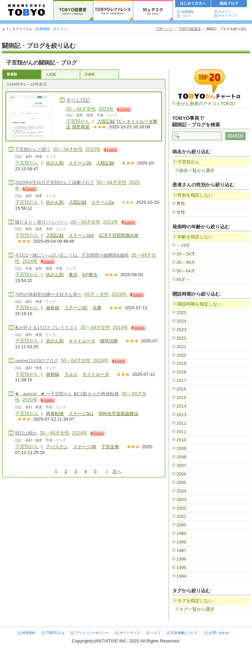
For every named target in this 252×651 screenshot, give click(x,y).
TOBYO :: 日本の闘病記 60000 (26, 10)
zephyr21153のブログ (36, 360)
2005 (181, 482)
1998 (181, 541)
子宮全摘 (110, 446)
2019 (181, 363)
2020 (181, 355)
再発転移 (55, 413)
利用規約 (28, 633)
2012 (181, 423)
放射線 (52, 307)
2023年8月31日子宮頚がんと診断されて (54, 182)
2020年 (30, 399)
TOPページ (164, 29)
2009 (181, 448)
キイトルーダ (82, 340)
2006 (181, 474)
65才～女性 (96, 294)
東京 (73, 274)
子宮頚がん (78, 121)
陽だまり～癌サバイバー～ (41, 222)
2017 (181, 380)
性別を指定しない (195, 195)
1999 (181, 533)
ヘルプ (187, 15)
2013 (181, 414)
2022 (181, 338)
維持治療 (109, 340)
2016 (181, 389)
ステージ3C (76, 307)
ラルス (71, 374)
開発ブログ (229, 4)
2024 (181, 321)
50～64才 (185, 270)
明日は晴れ (26, 433)
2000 (181, 524)
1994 (181, 576)
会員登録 (187, 11)
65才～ (183, 279)
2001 (181, 516)
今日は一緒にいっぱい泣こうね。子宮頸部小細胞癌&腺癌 (72, 255)
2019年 (120, 327)
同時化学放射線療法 (118, 413)
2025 (181, 312)
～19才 (183, 245)
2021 (181, 346)
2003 (181, 499)
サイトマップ (228, 15)
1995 (181, 567)
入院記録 (106, 121)
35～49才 (185, 262)
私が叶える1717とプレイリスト (46, 327)
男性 (180, 203)
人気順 (51, 74)
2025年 (106, 109)
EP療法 (89, 274)
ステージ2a (102, 202)
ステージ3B (84, 446)
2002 (181, 508)
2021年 (111, 222)
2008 (181, 456)
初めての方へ (193, 4)
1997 (181, 550)
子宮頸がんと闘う (32, 149)
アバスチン (57, 446)
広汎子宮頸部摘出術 (119, 235)
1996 (181, 559)
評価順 (89, 74)
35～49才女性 (81, 109)
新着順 (12, 74)
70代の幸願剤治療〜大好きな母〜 (48, 294)
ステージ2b (80, 163)
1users (125, 109)
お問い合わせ (219, 633)
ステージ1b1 (81, 235)
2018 (181, 371)
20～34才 (185, 253)
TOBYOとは (55, 633)
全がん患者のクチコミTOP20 (205, 103)
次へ (116, 471)
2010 (181, 439)
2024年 (30, 261)
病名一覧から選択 (197, 170)
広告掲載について (184, 633)
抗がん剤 (55, 163)
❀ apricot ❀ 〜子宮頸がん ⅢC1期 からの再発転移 (67, 393)
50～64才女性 (112, 182)
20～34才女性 (68, 149)
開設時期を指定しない (199, 304)
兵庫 (97, 307)
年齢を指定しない (195, 236)
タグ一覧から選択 (197, 609)
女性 (180, 212)
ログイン (225, 11)
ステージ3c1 (81, 413)
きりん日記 (78, 100)
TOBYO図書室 (189, 29)
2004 (181, 491)
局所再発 (81, 126)
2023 (181, 329)
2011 (181, 431)
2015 (181, 397)
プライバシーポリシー (92, 633)
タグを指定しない (195, 600)
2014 (181, 406)
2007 (181, 465)
